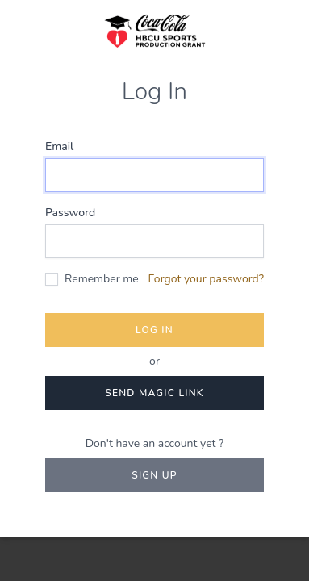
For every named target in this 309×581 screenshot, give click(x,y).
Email (59, 146)
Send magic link (154, 393)
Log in (154, 330)
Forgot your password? (206, 278)
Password (70, 212)
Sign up (154, 475)
